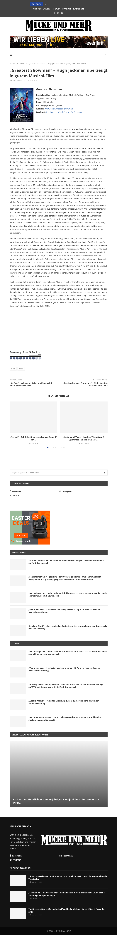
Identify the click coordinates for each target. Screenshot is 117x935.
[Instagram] (58, 13)
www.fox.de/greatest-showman (59, 108)
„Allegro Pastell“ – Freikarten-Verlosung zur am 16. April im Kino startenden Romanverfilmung (63, 702)
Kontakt (56, 9)
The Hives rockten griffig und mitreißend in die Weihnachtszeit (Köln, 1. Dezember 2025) (66, 910)
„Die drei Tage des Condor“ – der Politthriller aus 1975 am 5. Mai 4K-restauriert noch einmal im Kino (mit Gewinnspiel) (67, 594)
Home (12, 63)
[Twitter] (62, 13)
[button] (45, 4)
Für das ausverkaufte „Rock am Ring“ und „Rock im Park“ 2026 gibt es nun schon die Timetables (67, 877)
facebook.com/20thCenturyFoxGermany (64, 112)
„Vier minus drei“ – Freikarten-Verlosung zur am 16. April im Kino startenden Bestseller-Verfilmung (64, 611)
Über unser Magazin (41, 9)
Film (22, 63)
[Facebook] (54, 13)
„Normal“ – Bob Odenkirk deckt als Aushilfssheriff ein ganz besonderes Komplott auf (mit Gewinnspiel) (66, 561)
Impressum (66, 9)
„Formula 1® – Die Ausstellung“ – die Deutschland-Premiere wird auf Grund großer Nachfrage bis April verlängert (66, 894)
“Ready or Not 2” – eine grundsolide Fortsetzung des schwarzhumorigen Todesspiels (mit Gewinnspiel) (67, 627)
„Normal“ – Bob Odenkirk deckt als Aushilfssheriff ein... (33, 438)
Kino (21, 369)
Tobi (20, 80)
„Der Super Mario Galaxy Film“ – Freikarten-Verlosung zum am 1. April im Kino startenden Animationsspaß (64, 718)
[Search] (106, 55)
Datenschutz (78, 9)
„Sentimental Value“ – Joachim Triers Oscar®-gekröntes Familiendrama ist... (84, 438)
